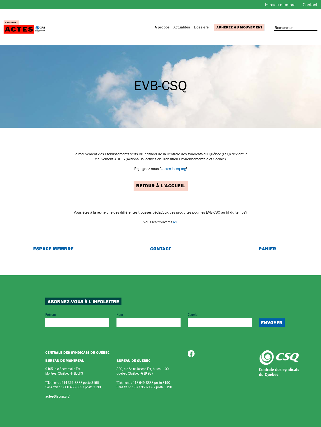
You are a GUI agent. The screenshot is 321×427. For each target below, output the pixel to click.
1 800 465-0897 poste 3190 (81, 386)
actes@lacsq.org (57, 396)
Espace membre (280, 4)
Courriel (220, 319)
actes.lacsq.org (174, 168)
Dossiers (201, 27)
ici (175, 222)
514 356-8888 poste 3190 (80, 382)
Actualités (181, 27)
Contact (310, 4)
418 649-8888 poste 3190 (151, 382)
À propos (162, 27)
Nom (148, 319)
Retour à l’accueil (160, 185)
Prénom (77, 319)
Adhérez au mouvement (239, 27)
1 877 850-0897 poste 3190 (152, 386)
